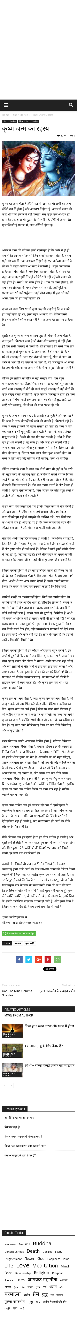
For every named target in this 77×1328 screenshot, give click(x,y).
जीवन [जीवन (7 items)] (30, 1287)
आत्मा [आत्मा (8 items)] (8, 1287)
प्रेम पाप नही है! (12, 1127)
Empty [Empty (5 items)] (58, 1251)
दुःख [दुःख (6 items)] (38, 1287)
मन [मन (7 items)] (52, 1295)
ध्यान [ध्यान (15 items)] (53, 1286)
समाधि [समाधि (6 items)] (7, 1308)
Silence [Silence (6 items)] (9, 1280)
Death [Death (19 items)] (33, 1251)
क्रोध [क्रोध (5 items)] (23, 1287)
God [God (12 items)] (41, 1258)
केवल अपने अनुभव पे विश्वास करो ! (23, 1136)
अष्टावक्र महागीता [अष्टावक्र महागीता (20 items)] (42, 1279)
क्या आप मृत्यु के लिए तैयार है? (44, 1046)
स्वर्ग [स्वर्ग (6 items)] (22, 1308)
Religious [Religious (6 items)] (57, 1273)
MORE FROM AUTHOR (19, 1015)
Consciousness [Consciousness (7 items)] (14, 1252)
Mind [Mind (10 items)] (65, 1266)
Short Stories (9, 121)
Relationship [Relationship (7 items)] (23, 1273)
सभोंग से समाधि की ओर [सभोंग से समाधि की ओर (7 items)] (54, 1302)
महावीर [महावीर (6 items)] (59, 1295)
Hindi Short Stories (28, 121)
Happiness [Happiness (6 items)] (53, 1259)
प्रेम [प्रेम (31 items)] (36, 1294)
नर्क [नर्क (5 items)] (61, 1287)
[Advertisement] (38, 59)
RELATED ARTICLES (17, 1009)
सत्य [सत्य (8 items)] (38, 1302)
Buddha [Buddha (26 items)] (42, 1243)
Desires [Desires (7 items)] (47, 1252)
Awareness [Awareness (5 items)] (10, 1244)
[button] (71, 105)
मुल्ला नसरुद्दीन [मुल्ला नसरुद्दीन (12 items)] (15, 1301)
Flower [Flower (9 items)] (29, 1259)
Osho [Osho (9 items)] (9, 1273)
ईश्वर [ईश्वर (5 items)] (16, 1287)
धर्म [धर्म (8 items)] (44, 1287)
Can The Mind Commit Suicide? (17, 993)
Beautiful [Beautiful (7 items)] (24, 1244)
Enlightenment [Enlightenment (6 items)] (13, 1259)
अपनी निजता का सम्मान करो (19, 1117)
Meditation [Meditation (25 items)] (45, 1265)
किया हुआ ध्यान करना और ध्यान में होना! (49, 1026)
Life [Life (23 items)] (9, 1265)
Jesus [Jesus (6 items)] (66, 1259)
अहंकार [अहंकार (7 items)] (63, 1280)
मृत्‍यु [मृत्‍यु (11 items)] (30, 1301)
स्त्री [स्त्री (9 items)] (15, 1308)
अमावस (18, 943)
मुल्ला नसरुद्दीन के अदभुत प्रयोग (57, 991)
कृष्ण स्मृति (29, 943)
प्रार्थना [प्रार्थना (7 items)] (27, 1295)
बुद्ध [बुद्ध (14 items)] (45, 1294)
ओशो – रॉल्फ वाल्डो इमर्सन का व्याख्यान (49, 1065)
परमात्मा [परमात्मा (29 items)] (13, 1294)
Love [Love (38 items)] (22, 1265)
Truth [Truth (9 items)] (20, 1280)
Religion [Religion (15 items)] (41, 1272)
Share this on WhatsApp (21, 933)
